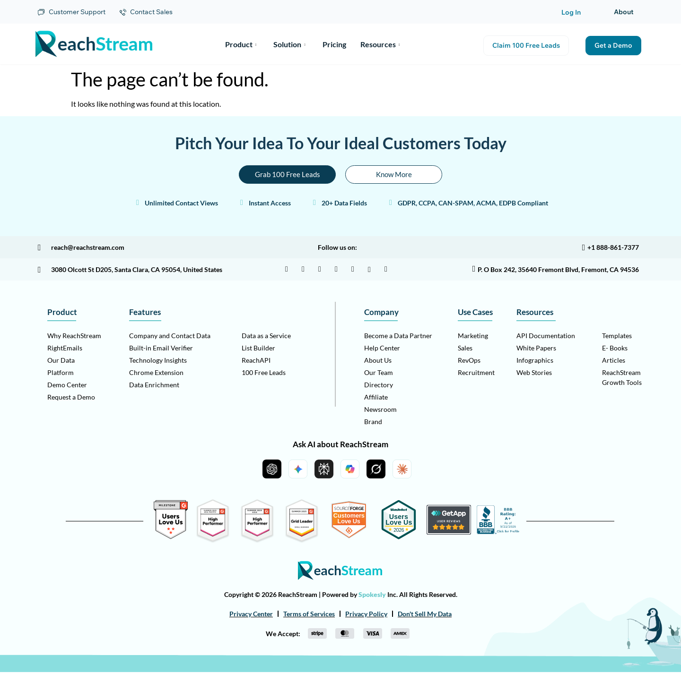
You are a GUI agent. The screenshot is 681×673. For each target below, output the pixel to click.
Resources (380, 43)
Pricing (334, 43)
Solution (289, 43)
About (624, 12)
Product (241, 43)
